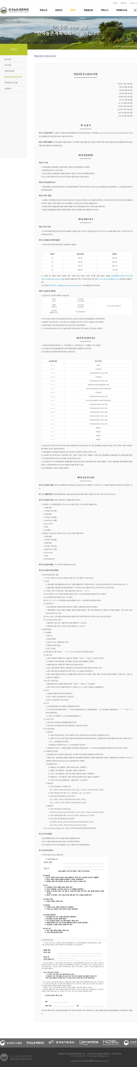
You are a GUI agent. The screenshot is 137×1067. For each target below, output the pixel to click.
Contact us (133, 3)
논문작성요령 (9, 71)
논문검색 (8, 89)
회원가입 (123, 3)
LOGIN (115, 3)
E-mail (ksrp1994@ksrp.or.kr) (109, 279)
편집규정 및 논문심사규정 (13, 77)
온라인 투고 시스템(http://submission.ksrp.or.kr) (65, 285)
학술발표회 (88, 10)
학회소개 (43, 10)
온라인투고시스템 (11, 83)
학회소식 (104, 10)
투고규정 (8, 65)
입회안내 (58, 10)
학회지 (73, 10)
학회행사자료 (121, 10)
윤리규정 (8, 59)
